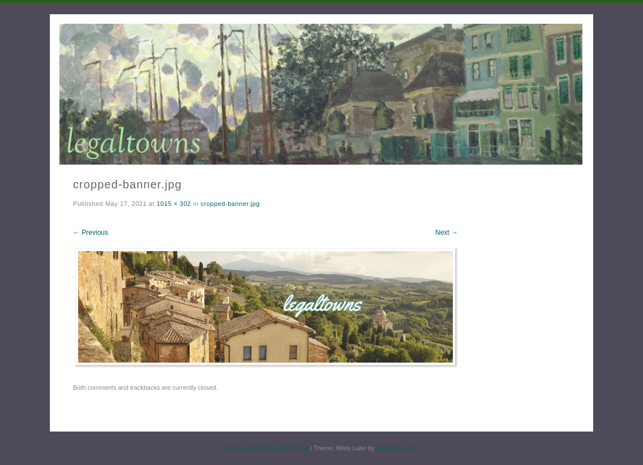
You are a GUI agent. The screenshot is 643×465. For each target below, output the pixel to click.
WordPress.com (398, 448)
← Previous (90, 232)
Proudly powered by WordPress (264, 448)
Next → (446, 232)
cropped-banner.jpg (230, 203)
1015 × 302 (174, 203)
